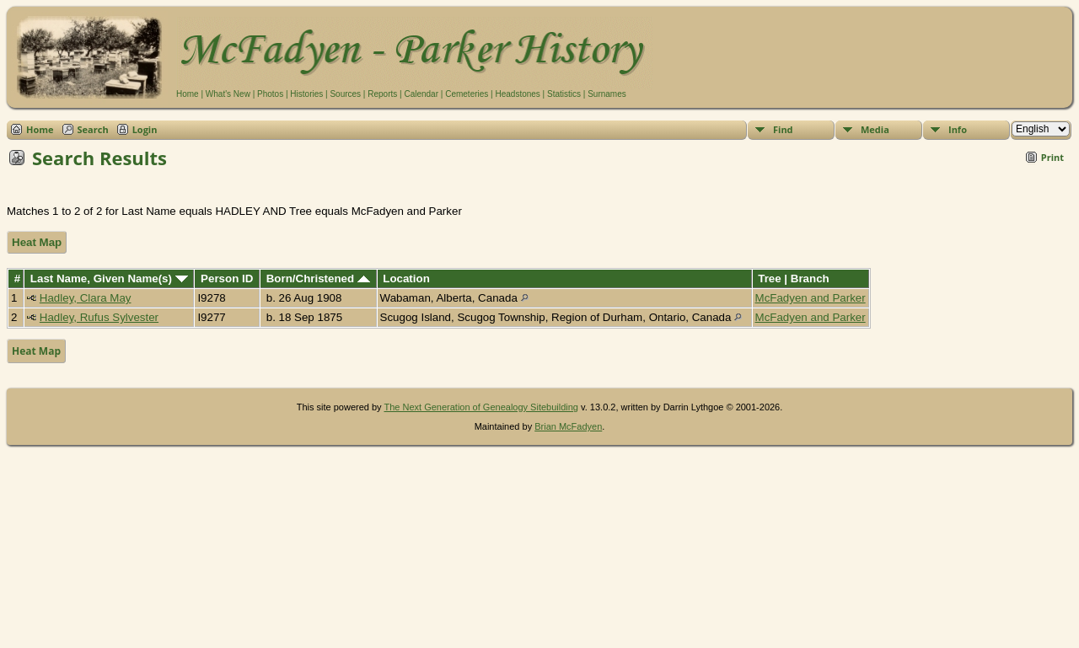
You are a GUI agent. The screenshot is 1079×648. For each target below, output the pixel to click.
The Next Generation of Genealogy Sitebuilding (481, 407)
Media (875, 129)
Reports (382, 94)
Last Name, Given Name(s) (109, 278)
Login (145, 129)
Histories (306, 94)
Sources (345, 94)
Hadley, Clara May (86, 298)
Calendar (421, 94)
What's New (228, 94)
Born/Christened (318, 278)
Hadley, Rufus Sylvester (99, 317)
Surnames (607, 94)
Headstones (517, 94)
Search (93, 129)
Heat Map (37, 242)
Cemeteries (466, 94)
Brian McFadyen (568, 426)
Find (783, 129)
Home (187, 94)
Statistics (564, 94)
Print (1052, 157)
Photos (270, 94)
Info (957, 129)
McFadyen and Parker (810, 298)
